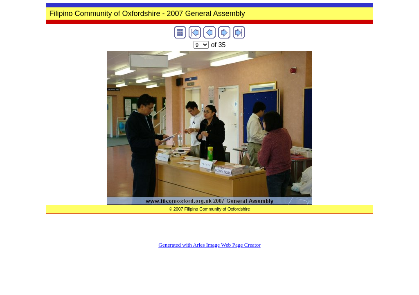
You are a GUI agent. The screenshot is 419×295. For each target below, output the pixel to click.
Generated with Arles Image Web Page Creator (209, 245)
